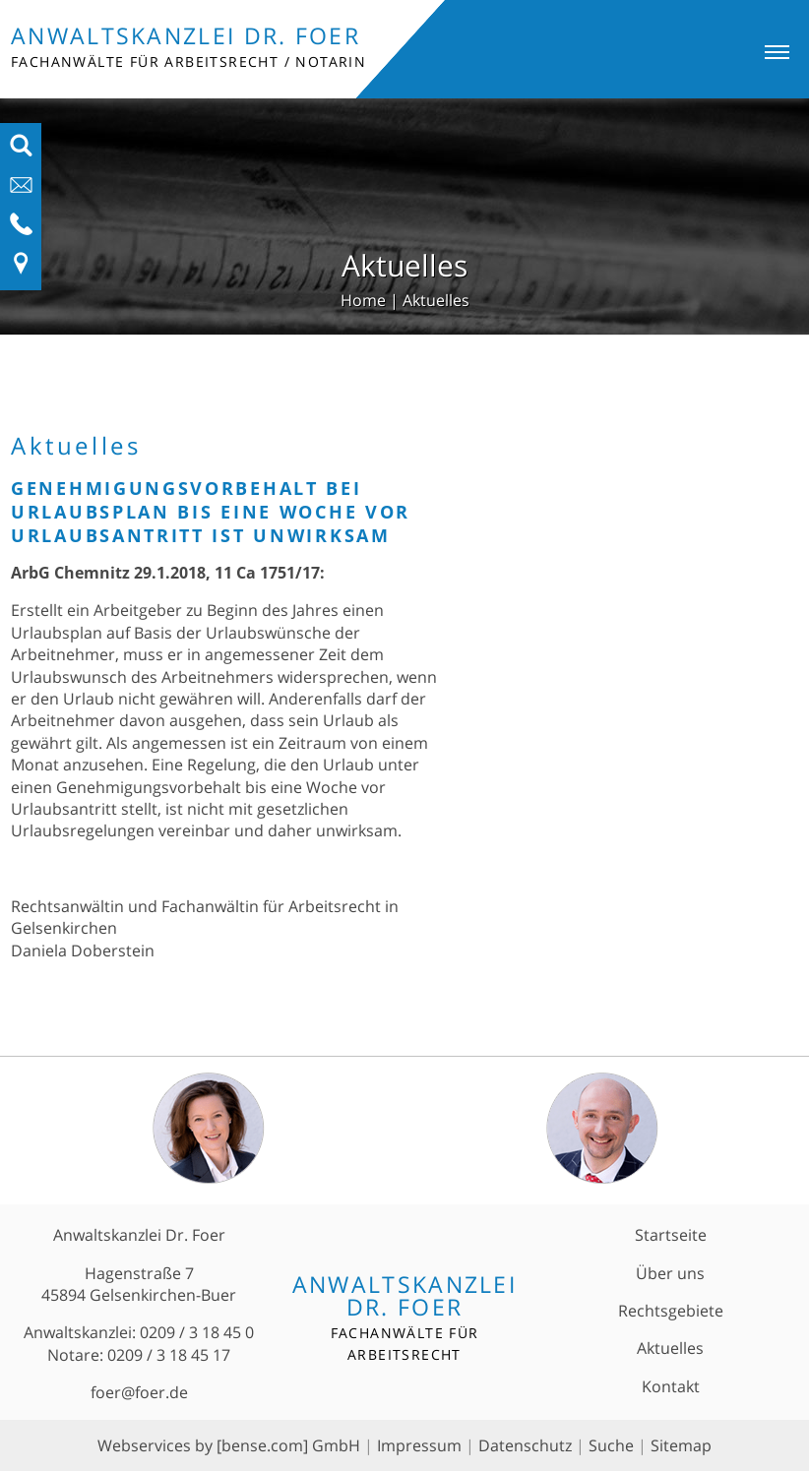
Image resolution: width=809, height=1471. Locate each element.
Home (363, 300)
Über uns (670, 1273)
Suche (611, 1445)
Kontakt (671, 1386)
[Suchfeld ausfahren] (21, 151)
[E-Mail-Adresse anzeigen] (21, 191)
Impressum (419, 1445)
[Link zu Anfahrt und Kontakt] (21, 269)
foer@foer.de (139, 1392)
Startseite (671, 1235)
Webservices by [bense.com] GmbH (228, 1445)
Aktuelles (436, 300)
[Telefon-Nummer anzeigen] (21, 230)
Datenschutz (525, 1445)
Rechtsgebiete (670, 1310)
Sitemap (681, 1445)
